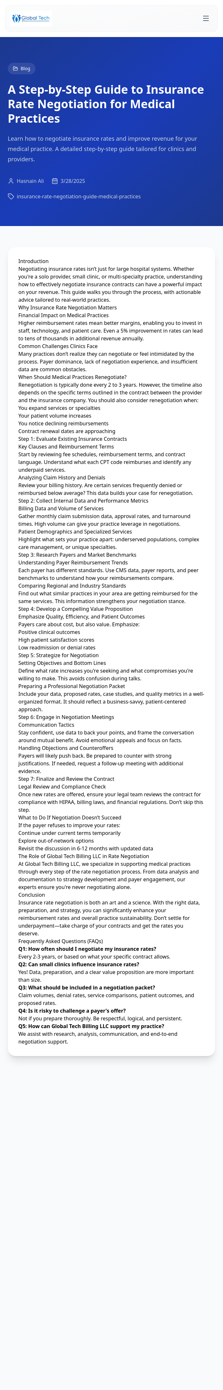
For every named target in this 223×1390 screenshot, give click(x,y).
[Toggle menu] (205, 18)
